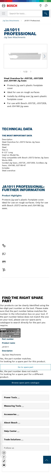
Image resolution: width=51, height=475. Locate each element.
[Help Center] (18, 431)
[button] (4, 454)
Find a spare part (25, 283)
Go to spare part (25, 367)
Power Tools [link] (11, 397)
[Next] (30, 71)
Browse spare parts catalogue (25, 383)
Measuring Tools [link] (13, 406)
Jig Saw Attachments (11, 21)
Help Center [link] (10, 431)
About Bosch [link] (11, 422)
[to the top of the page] (47, 460)
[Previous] (20, 71)
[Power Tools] (19, 398)
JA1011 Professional (32, 21)
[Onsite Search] (45, 13)
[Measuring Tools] (23, 406)
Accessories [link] (10, 414)
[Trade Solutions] (22, 440)
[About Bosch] (19, 423)
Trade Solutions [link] (12, 439)
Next (44, 56)
